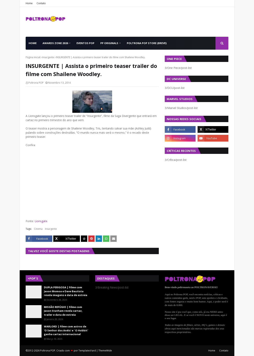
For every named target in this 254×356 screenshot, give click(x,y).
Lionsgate (41, 221)
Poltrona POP (36, 82)
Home (29, 3)
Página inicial (33, 57)
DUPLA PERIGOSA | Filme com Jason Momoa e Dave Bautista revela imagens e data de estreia (65, 291)
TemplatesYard (87, 350)
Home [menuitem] (33, 43)
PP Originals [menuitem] (109, 43)
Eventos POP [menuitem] (85, 43)
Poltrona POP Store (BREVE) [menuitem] (147, 43)
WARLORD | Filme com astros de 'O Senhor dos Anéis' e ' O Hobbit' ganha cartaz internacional (66, 330)
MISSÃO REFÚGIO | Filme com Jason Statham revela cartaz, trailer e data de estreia (63, 310)
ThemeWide (105, 350)
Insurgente (48, 57)
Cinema (38, 229)
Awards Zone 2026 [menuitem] (55, 43)
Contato (41, 3)
